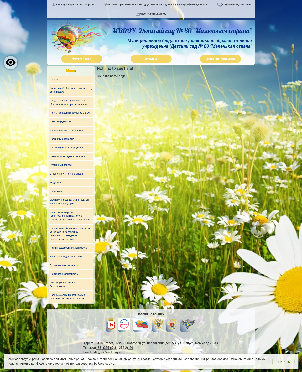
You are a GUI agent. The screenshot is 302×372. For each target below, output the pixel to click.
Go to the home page (111, 76)
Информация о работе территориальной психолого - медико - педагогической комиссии (70, 216)
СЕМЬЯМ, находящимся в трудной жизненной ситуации (69, 202)
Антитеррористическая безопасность (63, 284)
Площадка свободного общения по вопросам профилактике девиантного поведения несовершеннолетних (70, 234)
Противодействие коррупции (66, 147)
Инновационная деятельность (67, 130)
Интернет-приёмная (220, 59)
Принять (283, 361)
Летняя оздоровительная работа (68, 247)
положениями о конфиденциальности (35, 363)
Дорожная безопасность (64, 265)
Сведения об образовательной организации (67, 90)
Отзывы (151, 59)
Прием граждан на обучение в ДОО (70, 112)
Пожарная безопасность (64, 274)
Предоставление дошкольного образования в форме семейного (68, 102)
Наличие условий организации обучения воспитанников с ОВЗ (68, 297)
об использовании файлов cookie (90, 363)
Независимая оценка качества (67, 156)
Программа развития (62, 138)
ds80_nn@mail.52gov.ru (153, 13)
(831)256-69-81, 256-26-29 (236, 4)
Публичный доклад (61, 165)
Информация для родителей (66, 256)
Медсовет (55, 182)
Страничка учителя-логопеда (66, 173)
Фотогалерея (81, 59)
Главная (54, 79)
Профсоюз (56, 191)
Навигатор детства (60, 121)
